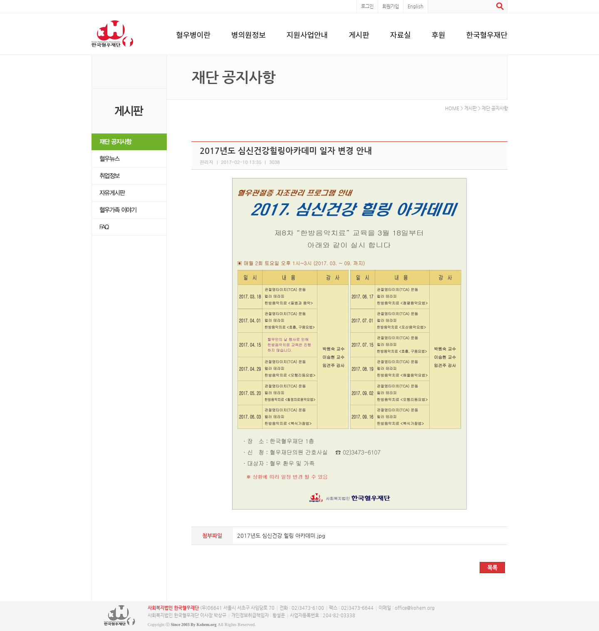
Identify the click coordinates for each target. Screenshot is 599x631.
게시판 (359, 33)
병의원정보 (248, 33)
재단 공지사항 (129, 142)
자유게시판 (129, 193)
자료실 (400, 33)
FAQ (129, 227)
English (415, 6)
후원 (439, 33)
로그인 (367, 6)
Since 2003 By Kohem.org (194, 624)
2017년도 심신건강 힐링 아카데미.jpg (281, 535)
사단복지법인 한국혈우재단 (119, 615)
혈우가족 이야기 (129, 210)
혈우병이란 (193, 33)
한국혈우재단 (486, 33)
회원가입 (390, 6)
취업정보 (129, 176)
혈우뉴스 (129, 159)
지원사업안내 (307, 33)
